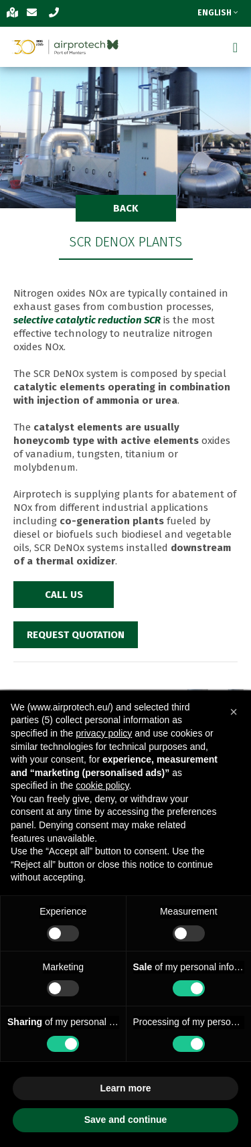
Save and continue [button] (125, 1119)
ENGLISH (217, 12)
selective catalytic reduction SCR (87, 320)
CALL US (64, 595)
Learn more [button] (125, 1088)
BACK (126, 208)
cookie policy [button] (102, 785)
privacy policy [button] (104, 733)
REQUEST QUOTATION (75, 635)
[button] (233, 711)
